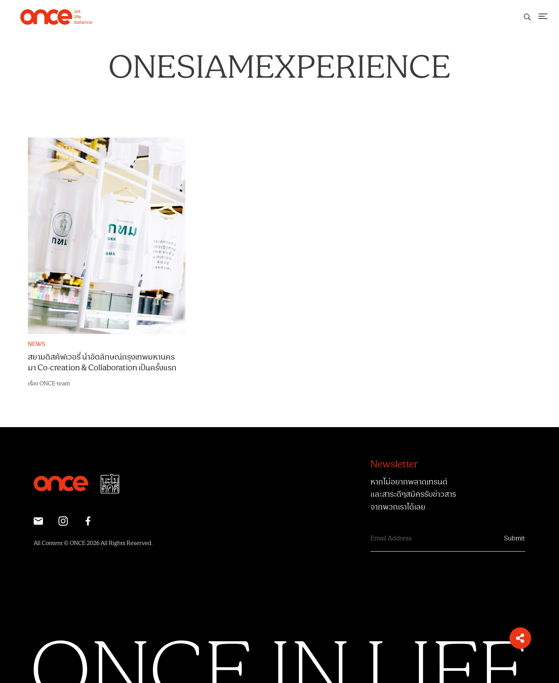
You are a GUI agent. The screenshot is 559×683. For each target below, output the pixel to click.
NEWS (36, 344)
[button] (520, 638)
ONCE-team (54, 383)
